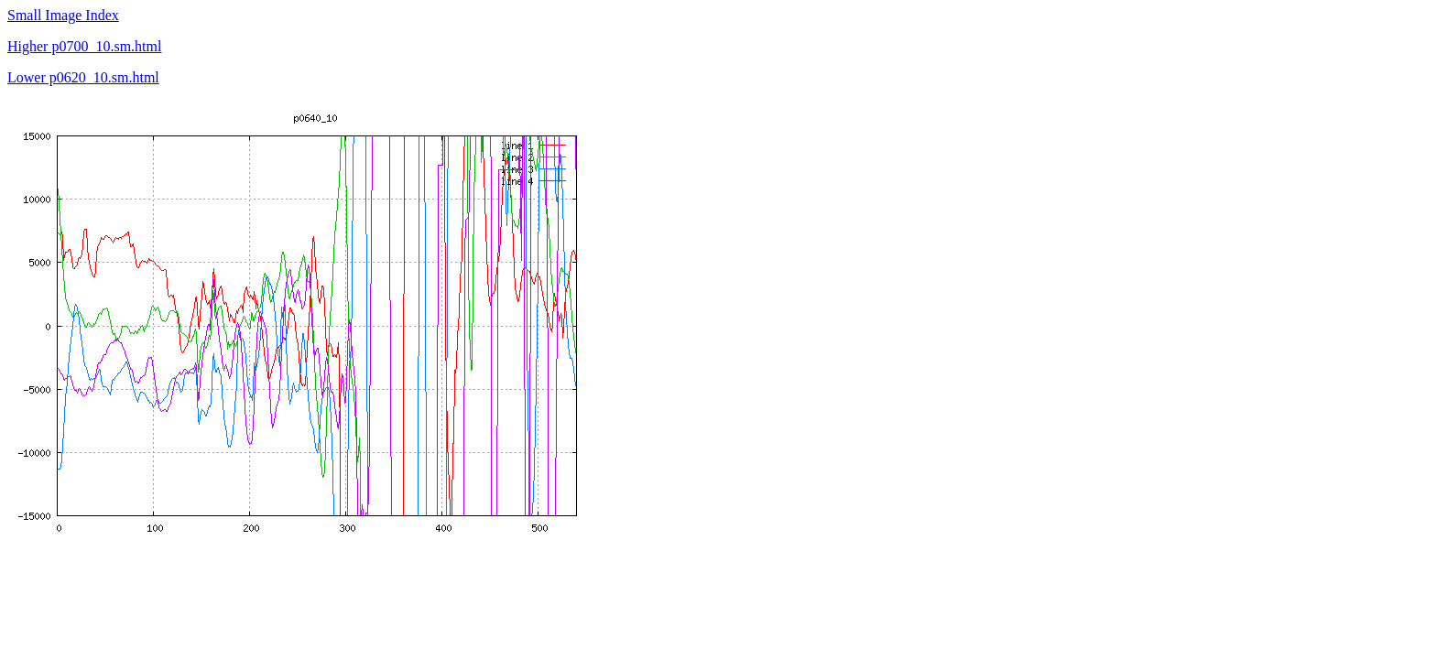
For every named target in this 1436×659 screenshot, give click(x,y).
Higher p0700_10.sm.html (84, 46)
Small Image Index (63, 15)
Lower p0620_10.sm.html (83, 77)
